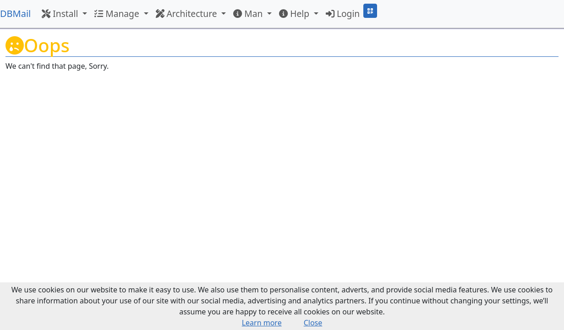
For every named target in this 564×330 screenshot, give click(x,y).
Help (295, 13)
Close (313, 323)
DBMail (15, 13)
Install (61, 13)
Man (249, 13)
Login (343, 13)
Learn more (262, 323)
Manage (117, 13)
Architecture (187, 13)
